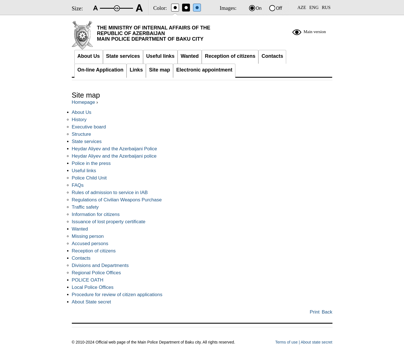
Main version (315, 31)
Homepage (83, 102)
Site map (159, 70)
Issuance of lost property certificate (109, 221)
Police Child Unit (89, 178)
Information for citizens (96, 214)
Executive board (89, 127)
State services (87, 141)
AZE (301, 7)
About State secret (91, 302)
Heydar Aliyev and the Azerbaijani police (114, 156)
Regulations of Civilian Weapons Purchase (117, 199)
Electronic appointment (204, 70)
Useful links (84, 170)
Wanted (80, 229)
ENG (314, 7)
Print (315, 312)
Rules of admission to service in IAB (110, 192)
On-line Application (100, 70)
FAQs (78, 185)
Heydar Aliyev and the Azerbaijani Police (114, 148)
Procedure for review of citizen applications (117, 294)
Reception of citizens (94, 251)
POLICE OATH (88, 280)
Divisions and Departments (100, 265)
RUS (326, 7)
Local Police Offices (93, 287)
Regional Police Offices (96, 272)
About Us (81, 112)
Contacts (81, 258)
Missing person (88, 236)
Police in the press (91, 163)
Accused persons (90, 243)
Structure (81, 134)
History (79, 119)
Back (327, 312)
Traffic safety (85, 207)
